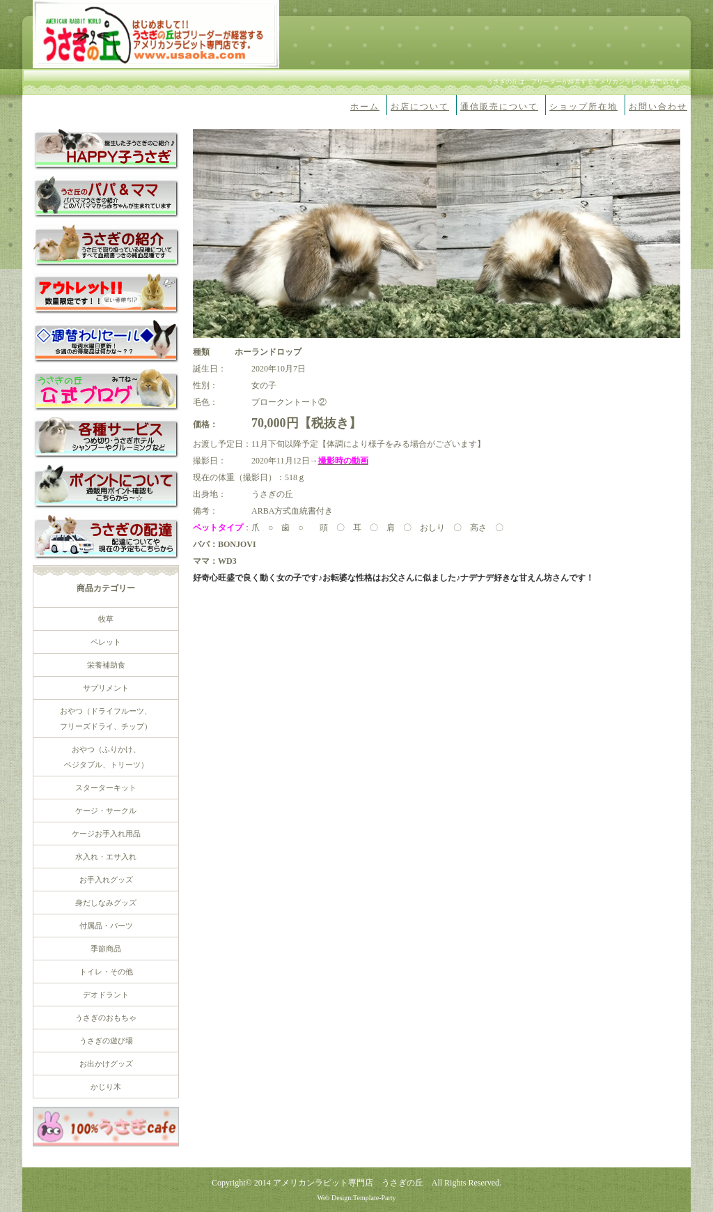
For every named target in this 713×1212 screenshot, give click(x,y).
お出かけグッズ (106, 1063)
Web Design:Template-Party (356, 1198)
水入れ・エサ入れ (105, 856)
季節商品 (106, 948)
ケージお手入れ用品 (106, 833)
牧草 (105, 619)
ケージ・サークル (105, 810)
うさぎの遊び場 (106, 1040)
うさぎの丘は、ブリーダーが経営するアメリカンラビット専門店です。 (587, 81)
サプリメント (106, 688)
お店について (420, 107)
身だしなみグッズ (105, 902)
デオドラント (106, 994)
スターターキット (105, 787)
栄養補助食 (106, 665)
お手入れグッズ (106, 879)
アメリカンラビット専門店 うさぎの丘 (348, 1183)
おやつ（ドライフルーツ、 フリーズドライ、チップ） (106, 718)
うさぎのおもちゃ (105, 1017)
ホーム (364, 107)
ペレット (106, 642)
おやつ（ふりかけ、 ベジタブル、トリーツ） (106, 757)
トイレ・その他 (106, 971)
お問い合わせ (658, 107)
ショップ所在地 (583, 107)
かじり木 (106, 1086)
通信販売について (499, 107)
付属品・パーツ (106, 925)
